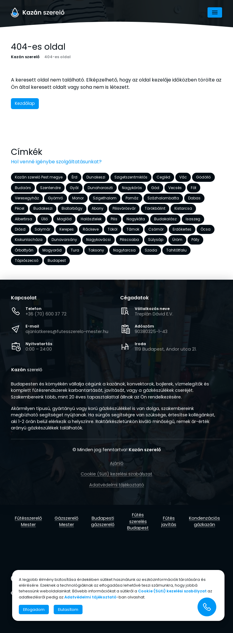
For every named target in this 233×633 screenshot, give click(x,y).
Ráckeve (91, 229)
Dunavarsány (64, 239)
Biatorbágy (72, 208)
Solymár (42, 229)
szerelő (26, 370)
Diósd (20, 229)
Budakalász (165, 219)
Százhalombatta (163, 198)
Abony (97, 208)
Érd (74, 177)
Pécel (19, 208)
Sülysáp (155, 239)
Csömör (156, 229)
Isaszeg (193, 219)
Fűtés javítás (168, 521)
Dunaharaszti (100, 187)
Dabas (194, 198)
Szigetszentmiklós (130, 177)
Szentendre (50, 187)
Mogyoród (52, 250)
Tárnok (133, 229)
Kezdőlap (25, 103)
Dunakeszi (95, 177)
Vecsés (175, 187)
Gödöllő (203, 177)
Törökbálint (155, 208)
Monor (78, 198)
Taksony (96, 250)
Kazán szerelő (25, 57)
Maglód (64, 219)
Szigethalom (104, 198)
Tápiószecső (27, 260)
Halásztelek (91, 219)
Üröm (177, 239)
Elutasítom (68, 609)
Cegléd (163, 177)
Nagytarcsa (124, 250)
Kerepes (66, 229)
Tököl (112, 229)
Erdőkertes (182, 229)
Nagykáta (136, 219)
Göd (155, 187)
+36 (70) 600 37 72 (45, 314)
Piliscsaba (129, 239)
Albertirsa (23, 219)
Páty (195, 239)
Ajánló (116, 463)
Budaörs (23, 187)
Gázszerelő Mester (66, 521)
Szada (151, 250)
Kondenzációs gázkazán (204, 521)
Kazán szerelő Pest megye (38, 177)
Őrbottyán (24, 250)
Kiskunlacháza (28, 239)
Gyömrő (55, 198)
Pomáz (132, 198)
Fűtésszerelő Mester (28, 521)
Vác (183, 177)
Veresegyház (27, 198)
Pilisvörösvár (124, 208)
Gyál (74, 187)
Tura (75, 250)
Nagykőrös (132, 187)
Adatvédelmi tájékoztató (116, 485)
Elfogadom (34, 609)
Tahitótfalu (176, 250)
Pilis (114, 219)
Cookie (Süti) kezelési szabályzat (116, 474)
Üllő (44, 219)
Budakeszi (42, 208)
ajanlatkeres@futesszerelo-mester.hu (66, 331)
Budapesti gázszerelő (102, 521)
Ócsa (206, 229)
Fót (193, 187)
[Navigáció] (215, 12)
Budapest (57, 260)
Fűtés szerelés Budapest (138, 521)
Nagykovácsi (98, 239)
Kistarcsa (183, 208)
